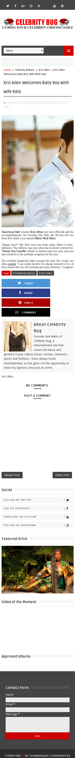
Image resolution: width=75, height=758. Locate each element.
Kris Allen (44, 70)
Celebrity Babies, (52, 102)
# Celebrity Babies (24, 273)
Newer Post (12, 457)
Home (7, 70)
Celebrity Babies (24, 70)
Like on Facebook (38, 491)
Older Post (62, 457)
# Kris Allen (45, 273)
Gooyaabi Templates (37, 744)
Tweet (22, 283)
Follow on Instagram (38, 507)
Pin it (22, 293)
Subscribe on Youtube (38, 499)
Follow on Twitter (38, 482)
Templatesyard (38, 738)
